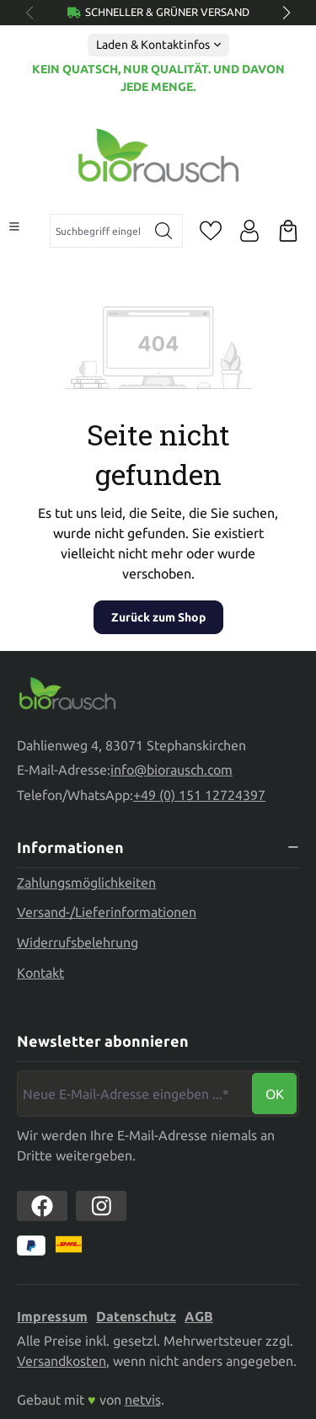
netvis (143, 1399)
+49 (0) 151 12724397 (199, 795)
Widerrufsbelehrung (77, 942)
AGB (199, 1316)
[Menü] (14, 226)
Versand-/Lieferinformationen (106, 912)
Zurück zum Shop (158, 617)
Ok (274, 1094)
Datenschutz (136, 1316)
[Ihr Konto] (249, 231)
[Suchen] (164, 231)
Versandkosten (61, 1360)
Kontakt (40, 972)
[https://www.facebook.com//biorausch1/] (42, 1206)
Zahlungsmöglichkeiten (86, 882)
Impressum (52, 1316)
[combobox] (98, 231)
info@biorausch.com (171, 769)
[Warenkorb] (288, 231)
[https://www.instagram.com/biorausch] (101, 1206)
